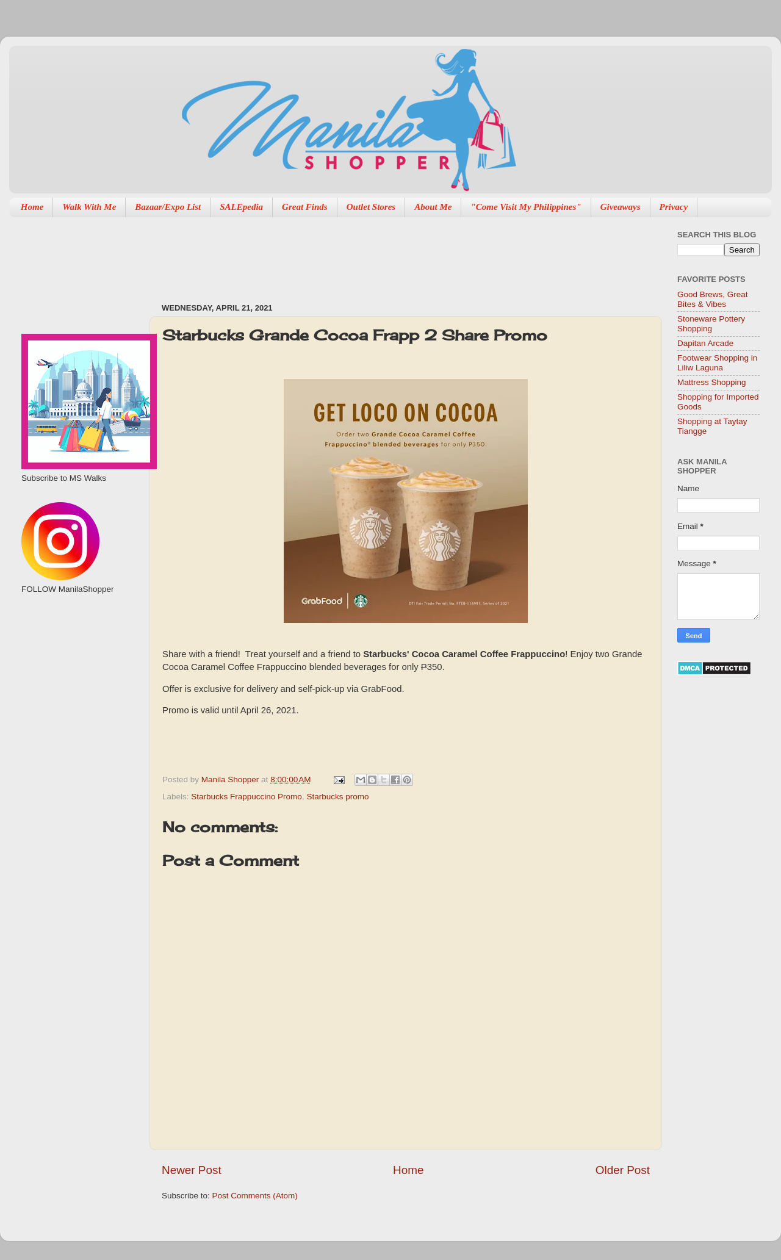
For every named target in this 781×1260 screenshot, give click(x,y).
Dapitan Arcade (705, 343)
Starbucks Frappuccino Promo (246, 796)
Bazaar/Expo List (168, 207)
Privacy (674, 207)
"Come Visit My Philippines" (525, 207)
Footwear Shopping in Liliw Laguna (717, 362)
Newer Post (191, 1170)
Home (32, 207)
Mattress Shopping (711, 382)
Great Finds (305, 207)
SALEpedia (241, 207)
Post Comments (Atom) (255, 1195)
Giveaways (620, 207)
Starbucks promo (337, 796)
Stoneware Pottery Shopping (711, 323)
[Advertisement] (384, 253)
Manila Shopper (231, 779)
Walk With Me (89, 207)
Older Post (623, 1170)
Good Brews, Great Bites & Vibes (712, 299)
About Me (433, 207)
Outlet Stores (371, 207)
